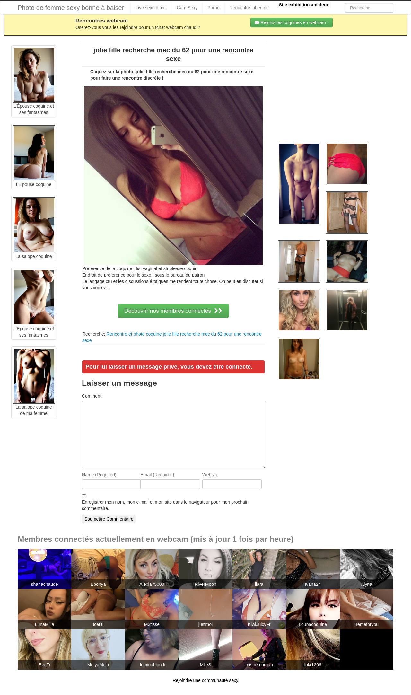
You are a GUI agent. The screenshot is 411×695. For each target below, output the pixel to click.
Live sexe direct (151, 7)
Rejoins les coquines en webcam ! (291, 22)
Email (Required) (157, 474)
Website (210, 474)
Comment (91, 396)
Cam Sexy (187, 7)
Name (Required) (99, 474)
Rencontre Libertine (249, 7)
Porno (213, 7)
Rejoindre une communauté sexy (206, 680)
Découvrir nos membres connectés (173, 311)
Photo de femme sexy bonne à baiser (71, 7)
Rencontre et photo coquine (134, 334)
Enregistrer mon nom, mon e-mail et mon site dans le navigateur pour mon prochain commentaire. (165, 505)
